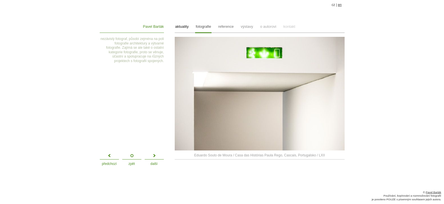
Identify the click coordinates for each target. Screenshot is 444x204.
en (339, 5)
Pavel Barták (153, 26)
